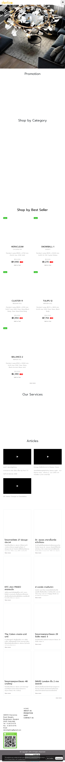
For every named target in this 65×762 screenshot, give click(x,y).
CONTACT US (29, 718)
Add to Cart (17, 265)
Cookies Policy (21, 759)
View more (8, 553)
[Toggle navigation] (63, 2)
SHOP (26, 715)
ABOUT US (28, 711)
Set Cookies (50, 758)
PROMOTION (28, 713)
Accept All (59, 758)
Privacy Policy (11, 759)
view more (33, 383)
